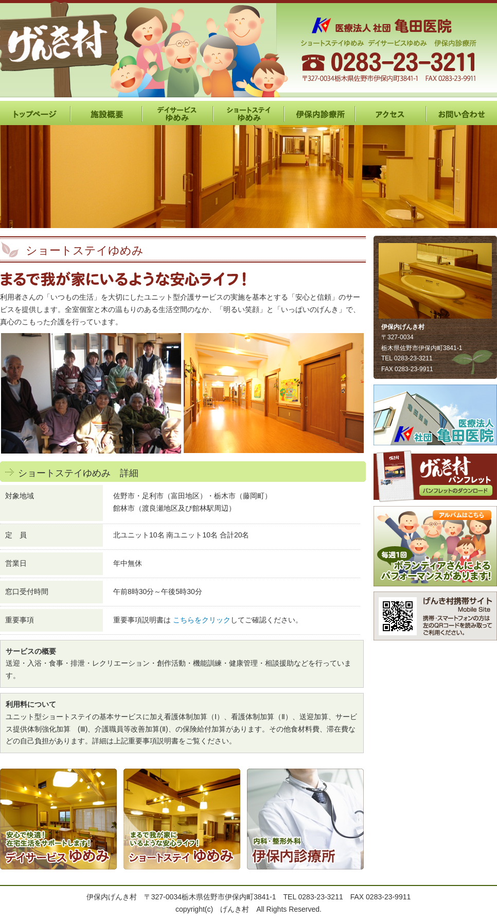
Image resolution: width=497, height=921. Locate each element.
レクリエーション (435, 546)
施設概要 (106, 113)
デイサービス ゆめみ (58, 819)
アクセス (390, 113)
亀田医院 (435, 415)
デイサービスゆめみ (177, 113)
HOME (35, 113)
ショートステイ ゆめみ (181, 819)
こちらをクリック (201, 620)
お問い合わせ (461, 113)
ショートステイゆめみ (248, 113)
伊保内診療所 (319, 113)
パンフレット (435, 475)
